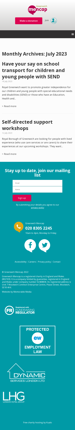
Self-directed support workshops (27, 125)
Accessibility (20, 261)
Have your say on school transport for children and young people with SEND (33, 70)
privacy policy (37, 207)
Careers (32, 261)
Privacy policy (44, 261)
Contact (56, 261)
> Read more (9, 106)
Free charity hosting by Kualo (37, 422)
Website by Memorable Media (16, 291)
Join (50, 19)
